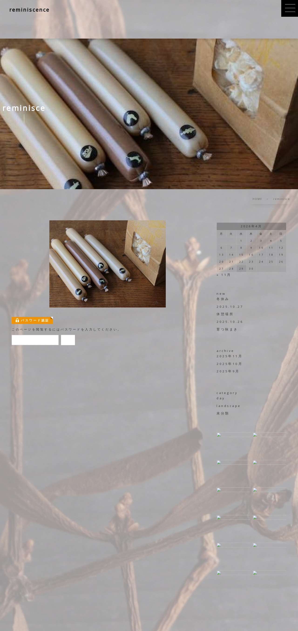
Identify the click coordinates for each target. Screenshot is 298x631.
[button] (289, 8)
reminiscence (29, 9)
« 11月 (224, 275)
